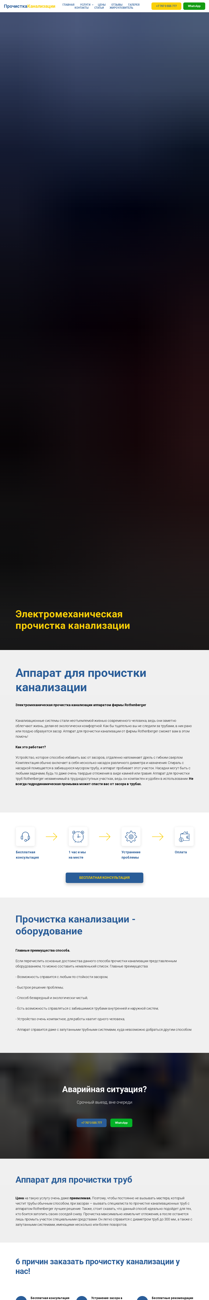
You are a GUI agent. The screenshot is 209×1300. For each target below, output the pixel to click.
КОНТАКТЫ (82, 7)
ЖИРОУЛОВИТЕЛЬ (121, 7)
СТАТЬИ (99, 7)
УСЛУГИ (85, 4)
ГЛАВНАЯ (68, 4)
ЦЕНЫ (102, 4)
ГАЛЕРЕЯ (134, 4)
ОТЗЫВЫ (116, 4)
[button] (104, 878)
